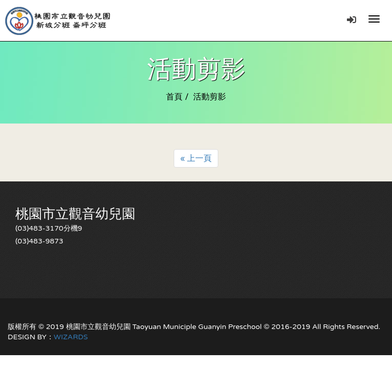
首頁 (174, 97)
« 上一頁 (196, 158)
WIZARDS (71, 337)
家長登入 (351, 19)
